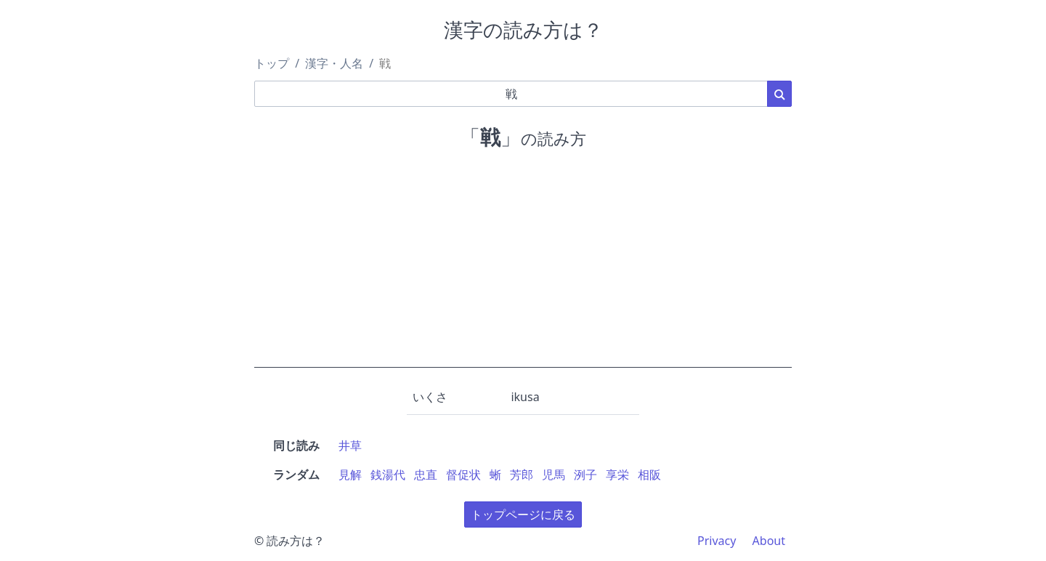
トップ (271, 63)
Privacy (716, 541)
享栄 (617, 475)
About (769, 541)
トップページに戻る (523, 514)
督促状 (463, 475)
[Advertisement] (523, 266)
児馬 (553, 475)
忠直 (425, 475)
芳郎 (521, 475)
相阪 (649, 475)
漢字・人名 (334, 63)
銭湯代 (387, 475)
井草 (350, 445)
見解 (350, 475)
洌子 (585, 475)
